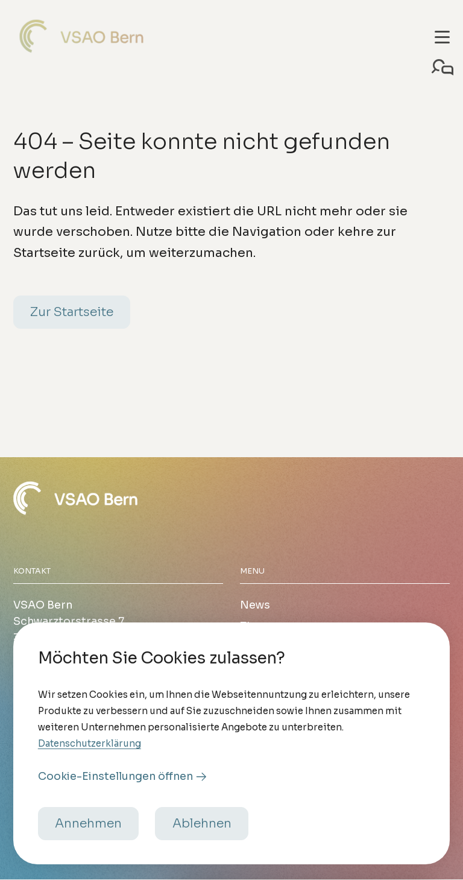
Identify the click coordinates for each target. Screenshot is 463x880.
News (255, 605)
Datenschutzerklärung (89, 759)
